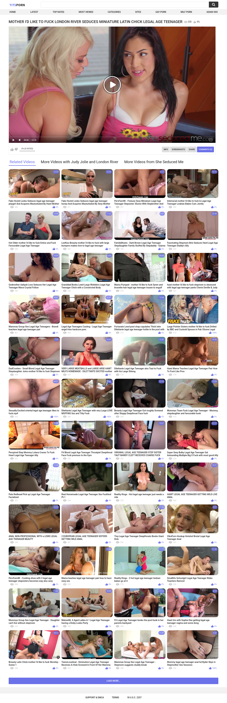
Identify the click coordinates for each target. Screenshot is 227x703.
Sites (138, 12)
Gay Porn (161, 12)
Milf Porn (186, 12)
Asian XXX (212, 12)
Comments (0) (205, 149)
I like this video (12, 149)
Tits (17, 5)
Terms (115, 697)
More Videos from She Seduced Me (153, 162)
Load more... (114, 681)
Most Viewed (86, 12)
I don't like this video (16, 149)
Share (192, 149)
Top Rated (58, 12)
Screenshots (178, 149)
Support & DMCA (94, 697)
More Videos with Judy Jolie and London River (79, 162)
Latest (34, 12)
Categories (114, 12)
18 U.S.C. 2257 (134, 697)
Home (12, 12)
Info (166, 149)
